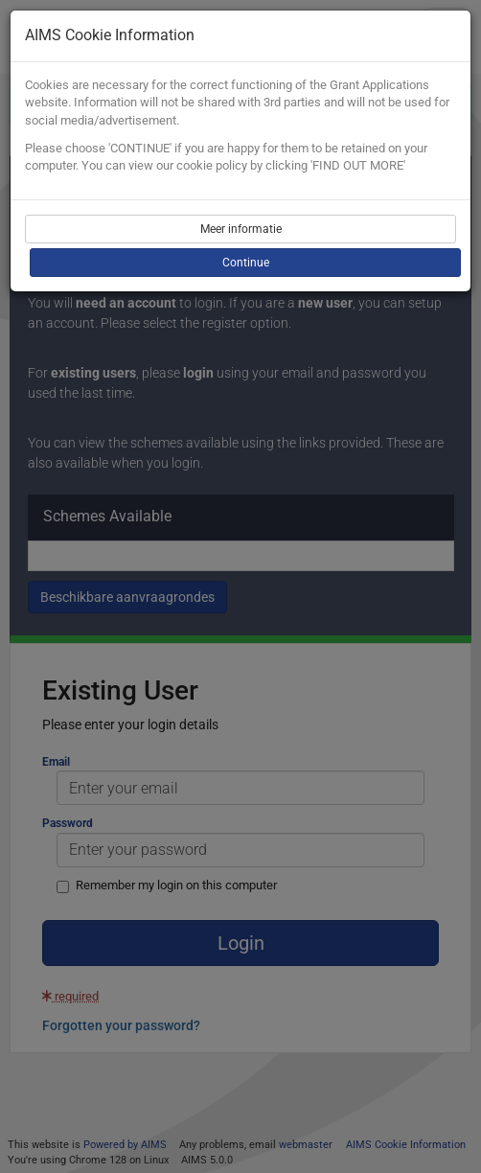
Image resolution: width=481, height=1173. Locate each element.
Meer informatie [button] (241, 229)
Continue (245, 262)
